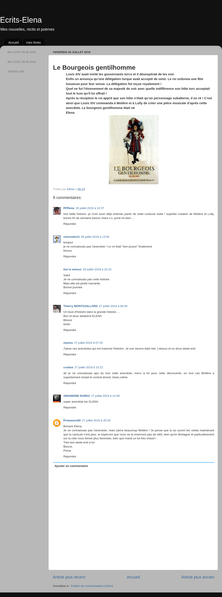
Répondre (69, 223)
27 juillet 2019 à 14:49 (105, 395)
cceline (68, 367)
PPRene (68, 208)
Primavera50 (72, 420)
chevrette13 (71, 236)
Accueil (13, 42)
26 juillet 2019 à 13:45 (95, 236)
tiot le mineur (72, 269)
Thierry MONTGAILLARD (80, 306)
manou (68, 342)
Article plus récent (69, 577)
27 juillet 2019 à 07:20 (88, 342)
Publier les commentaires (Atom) (92, 586)
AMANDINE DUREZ (76, 395)
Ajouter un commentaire (71, 466)
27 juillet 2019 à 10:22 (89, 367)
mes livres (33, 42)
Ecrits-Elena (21, 20)
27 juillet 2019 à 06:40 (113, 306)
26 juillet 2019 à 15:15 (97, 269)
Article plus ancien (197, 577)
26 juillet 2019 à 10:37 (90, 208)
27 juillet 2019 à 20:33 (96, 420)
